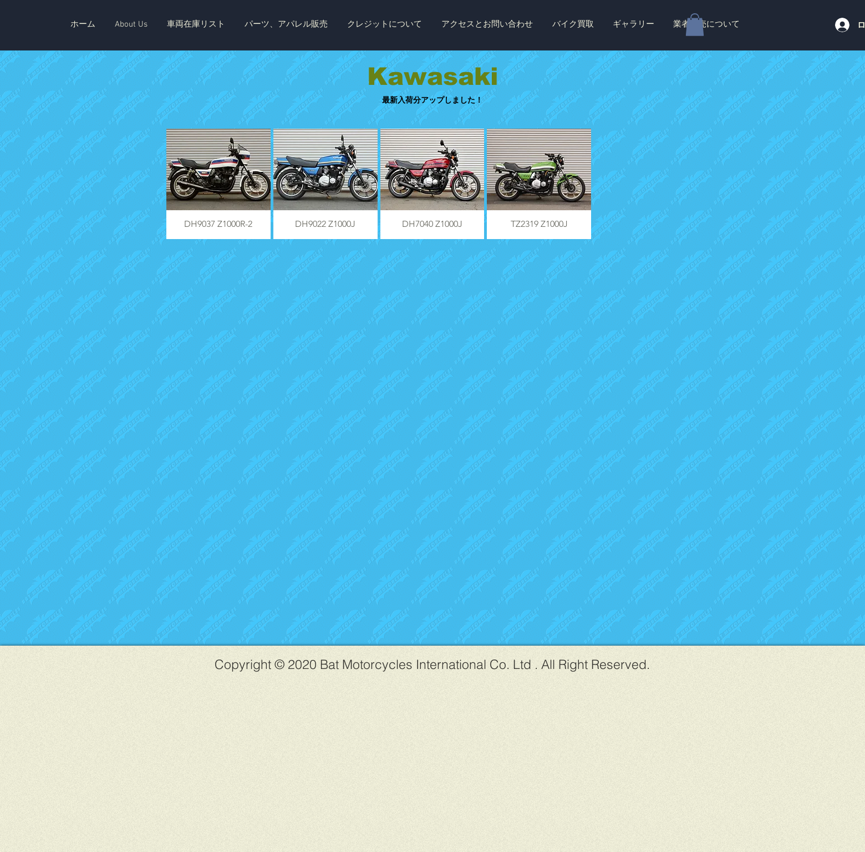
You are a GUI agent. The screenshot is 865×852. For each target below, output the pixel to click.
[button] (196, 24)
